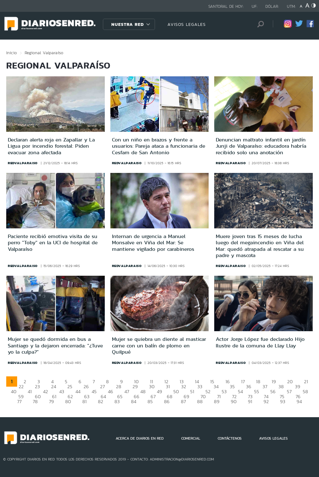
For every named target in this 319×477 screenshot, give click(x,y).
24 (53, 386)
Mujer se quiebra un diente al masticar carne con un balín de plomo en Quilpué (159, 345)
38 (281, 386)
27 (102, 386)
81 (84, 401)
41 (30, 391)
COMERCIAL (190, 438)
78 (35, 401)
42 (45, 391)
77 (19, 401)
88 (200, 401)
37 (265, 386)
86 (167, 401)
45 (94, 391)
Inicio (11, 52)
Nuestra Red (127, 24)
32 (183, 386)
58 (305, 391)
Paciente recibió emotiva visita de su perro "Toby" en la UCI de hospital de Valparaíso (53, 242)
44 (77, 391)
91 (250, 401)
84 (133, 401)
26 (86, 386)
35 (232, 386)
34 (216, 386)
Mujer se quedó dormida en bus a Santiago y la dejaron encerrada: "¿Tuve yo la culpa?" (55, 345)
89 (217, 401)
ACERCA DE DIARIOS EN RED (140, 438)
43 (61, 391)
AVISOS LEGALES (186, 24)
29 (135, 386)
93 (282, 401)
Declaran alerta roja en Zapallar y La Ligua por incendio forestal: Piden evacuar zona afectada (51, 146)
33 (199, 386)
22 (21, 386)
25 (69, 386)
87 (183, 401)
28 (118, 386)
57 (289, 391)
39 (297, 386)
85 (150, 401)
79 (51, 401)
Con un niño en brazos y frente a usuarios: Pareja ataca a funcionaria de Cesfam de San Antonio (158, 146)
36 (248, 386)
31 (168, 386)
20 (290, 381)
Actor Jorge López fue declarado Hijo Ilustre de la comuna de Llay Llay (260, 342)
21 (306, 381)
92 (266, 401)
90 (234, 401)
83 (117, 401)
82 (100, 401)
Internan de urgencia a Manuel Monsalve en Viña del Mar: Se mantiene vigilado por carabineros (153, 242)
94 (299, 401)
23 (37, 386)
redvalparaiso (23, 162)
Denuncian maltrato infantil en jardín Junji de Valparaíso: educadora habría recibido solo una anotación (261, 146)
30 (152, 386)
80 (68, 401)
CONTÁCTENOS (230, 438)
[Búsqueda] (259, 24)
